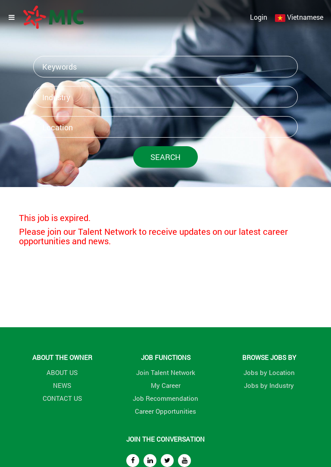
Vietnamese (305, 17)
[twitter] (167, 460)
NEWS (62, 385)
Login (258, 17)
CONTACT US (62, 398)
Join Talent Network (165, 372)
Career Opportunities (165, 411)
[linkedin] (150, 460)
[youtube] (184, 460)
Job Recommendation (165, 398)
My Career (166, 385)
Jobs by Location (269, 372)
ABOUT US (62, 372)
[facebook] (132, 460)
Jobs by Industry (269, 385)
